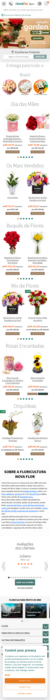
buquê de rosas (26, 497)
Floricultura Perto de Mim (25, 599)
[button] (39, 3)
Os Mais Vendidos (25, 165)
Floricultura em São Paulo (12, 613)
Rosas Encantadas (25, 345)
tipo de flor (34, 494)
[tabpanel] (25, 33)
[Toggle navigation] (3, 3)
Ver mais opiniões (25, 587)
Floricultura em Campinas (34, 613)
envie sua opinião (25, 582)
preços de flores (18, 522)
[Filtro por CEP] (18, 57)
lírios (3, 494)
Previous (4, 566)
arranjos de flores (14, 505)
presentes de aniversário (27, 511)
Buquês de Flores (25, 225)
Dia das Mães (25, 104)
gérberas (10, 494)
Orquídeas (25, 406)
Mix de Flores (25, 285)
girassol (18, 494)
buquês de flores (30, 491)
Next (46, 566)
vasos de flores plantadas (33, 505)
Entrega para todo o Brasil (25, 70)
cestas (4, 508)
